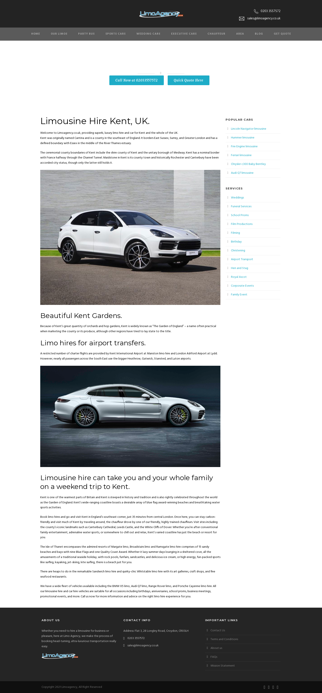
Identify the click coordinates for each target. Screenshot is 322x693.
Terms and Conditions (224, 639)
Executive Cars (184, 34)
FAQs (214, 657)
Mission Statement (223, 665)
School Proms (240, 215)
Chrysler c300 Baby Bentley (248, 164)
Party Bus (86, 34)
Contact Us (218, 630)
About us (216, 648)
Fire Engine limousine (244, 146)
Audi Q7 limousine (242, 173)
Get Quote (282, 34)
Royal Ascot (239, 277)
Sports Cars (115, 34)
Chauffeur (216, 34)
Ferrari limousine (241, 155)
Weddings (237, 197)
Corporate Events (242, 285)
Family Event (239, 294)
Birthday (236, 241)
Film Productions (241, 224)
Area (240, 34)
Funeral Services (241, 206)
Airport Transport (242, 259)
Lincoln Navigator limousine (248, 128)
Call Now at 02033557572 (136, 80)
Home (35, 34)
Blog (259, 34)
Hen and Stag (239, 268)
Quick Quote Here (188, 80)
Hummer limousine (242, 137)
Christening (238, 250)
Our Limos (59, 34)
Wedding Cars (148, 34)
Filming (235, 232)
